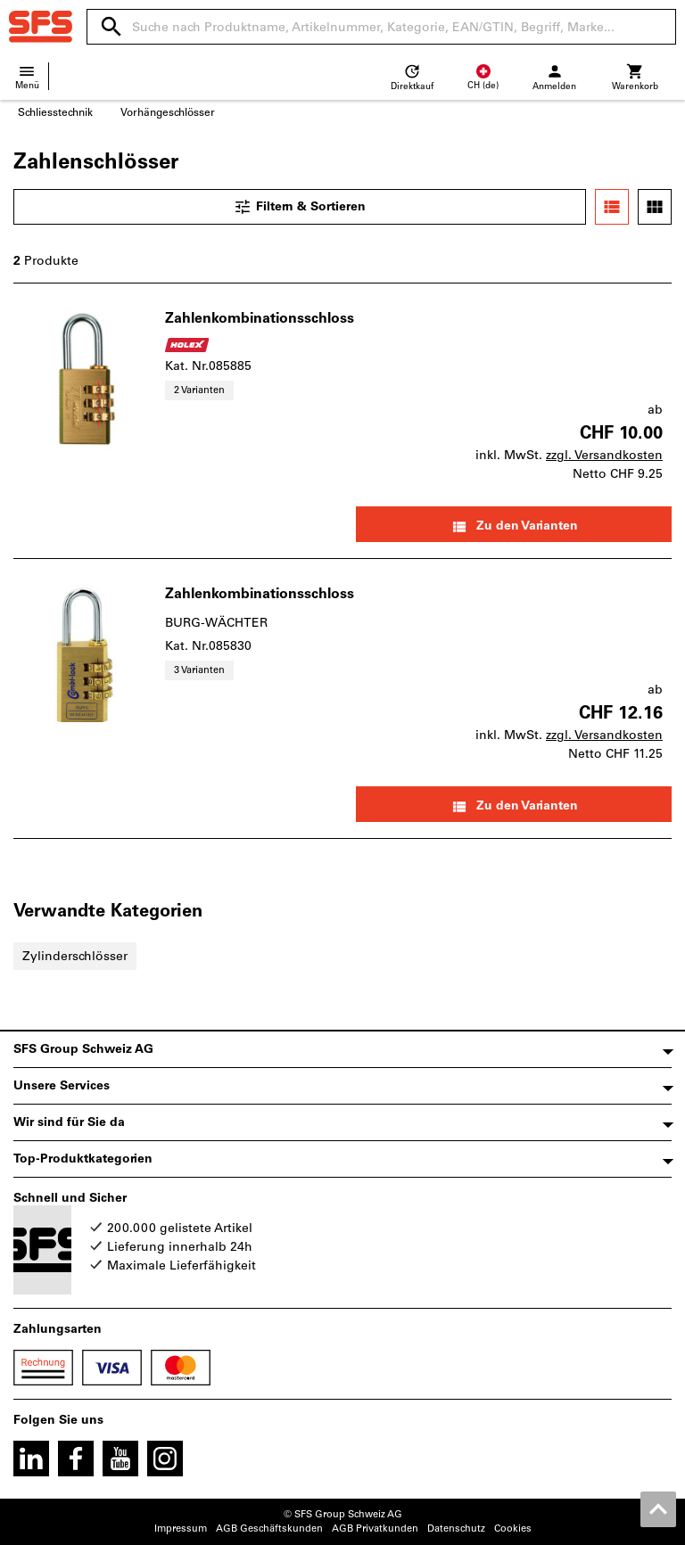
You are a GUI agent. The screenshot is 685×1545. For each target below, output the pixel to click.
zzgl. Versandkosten (604, 455)
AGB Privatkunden (375, 1528)
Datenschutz (456, 1528)
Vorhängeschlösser (167, 112)
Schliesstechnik (55, 112)
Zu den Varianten (514, 527)
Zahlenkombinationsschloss (259, 317)
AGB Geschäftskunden (269, 1528)
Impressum (180, 1528)
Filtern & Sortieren (300, 207)
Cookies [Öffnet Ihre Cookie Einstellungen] (513, 1528)
